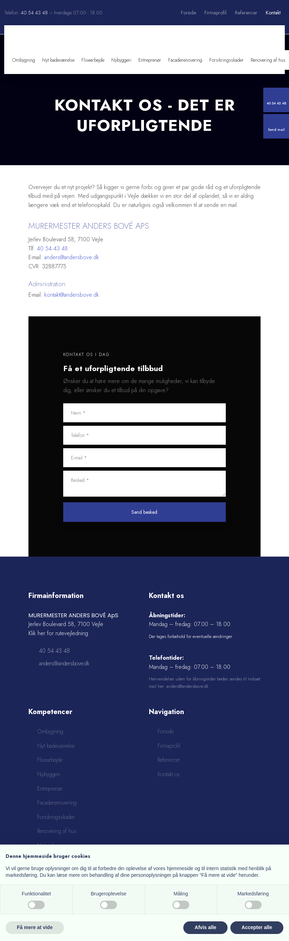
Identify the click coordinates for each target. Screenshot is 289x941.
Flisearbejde (92, 59)
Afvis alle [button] (205, 927)
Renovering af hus (268, 59)
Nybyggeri (121, 59)
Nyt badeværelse (58, 59)
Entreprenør (149, 59)
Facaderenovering (185, 59)
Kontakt (273, 12)
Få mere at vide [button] (35, 927)
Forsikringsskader (226, 59)
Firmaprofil (215, 12)
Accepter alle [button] (257, 927)
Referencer (246, 12)
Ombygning (23, 59)
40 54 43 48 (34, 12)
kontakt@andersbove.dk (71, 295)
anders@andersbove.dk (71, 257)
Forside (188, 12)
